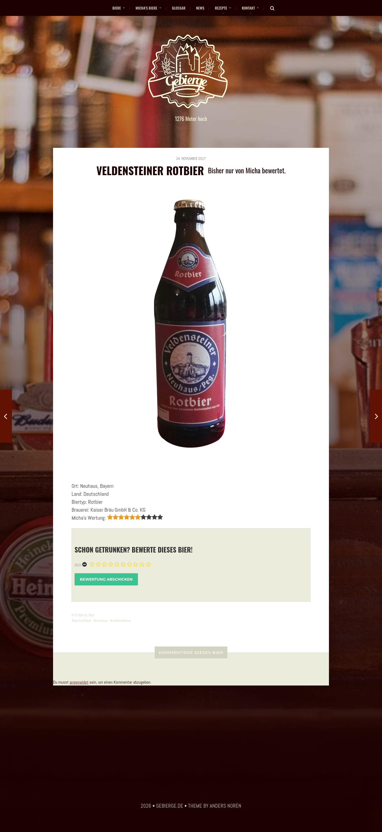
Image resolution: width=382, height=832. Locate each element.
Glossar (178, 8)
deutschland (82, 620)
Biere (116, 8)
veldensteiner (121, 620)
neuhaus (102, 620)
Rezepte (221, 8)
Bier (78, 565)
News (200, 8)
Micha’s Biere (146, 8)
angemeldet (79, 682)
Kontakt (248, 8)
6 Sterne (81, 615)
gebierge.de (169, 806)
